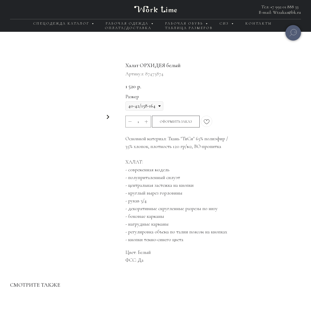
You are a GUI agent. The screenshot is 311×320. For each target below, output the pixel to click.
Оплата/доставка (128, 28)
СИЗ (224, 23)
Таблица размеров (189, 28)
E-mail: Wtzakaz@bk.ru (280, 12)
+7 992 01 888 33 (284, 7)
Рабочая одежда (128, 23)
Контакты (258, 23)
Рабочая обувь (184, 23)
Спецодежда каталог (62, 23)
